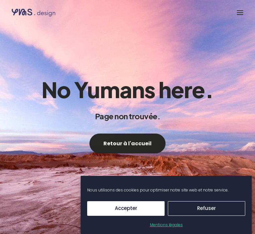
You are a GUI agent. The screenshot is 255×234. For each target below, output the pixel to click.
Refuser (206, 208)
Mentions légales (166, 225)
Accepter (126, 208)
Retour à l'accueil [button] (127, 143)
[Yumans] (44, 13)
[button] (240, 12)
